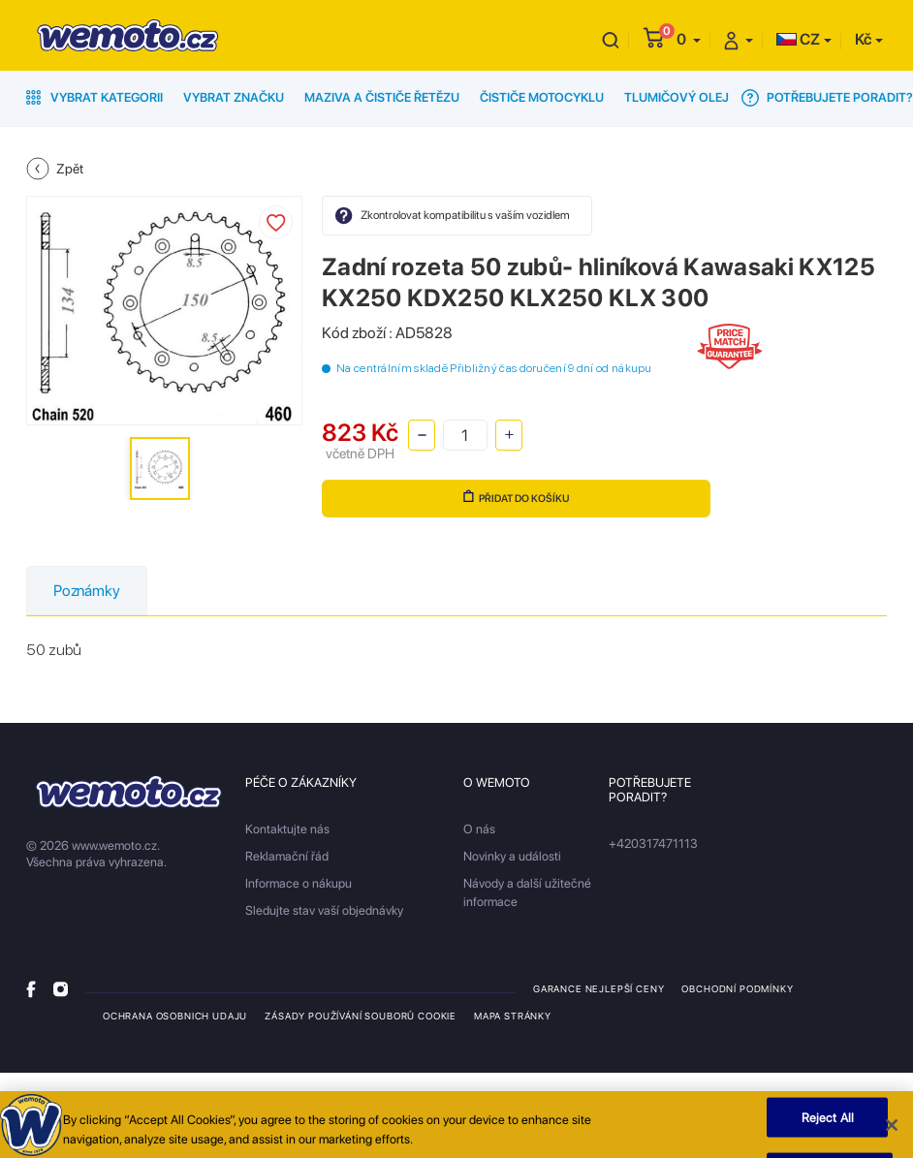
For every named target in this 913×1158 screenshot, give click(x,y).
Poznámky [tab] (86, 590)
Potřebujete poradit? (827, 98)
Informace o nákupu (298, 883)
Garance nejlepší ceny (598, 988)
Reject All (828, 1122)
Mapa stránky (512, 1015)
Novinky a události (512, 856)
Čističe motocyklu (542, 97)
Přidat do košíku (516, 497)
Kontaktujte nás (287, 829)
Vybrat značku (233, 97)
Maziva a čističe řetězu (381, 97)
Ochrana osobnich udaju (175, 1015)
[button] (689, 39)
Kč (863, 39)
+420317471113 (653, 843)
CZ (798, 39)
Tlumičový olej (676, 97)
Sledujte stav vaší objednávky (324, 910)
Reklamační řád (287, 856)
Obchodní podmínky (737, 988)
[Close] (891, 1131)
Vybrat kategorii (94, 97)
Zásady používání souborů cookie (360, 1015)
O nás (479, 829)
